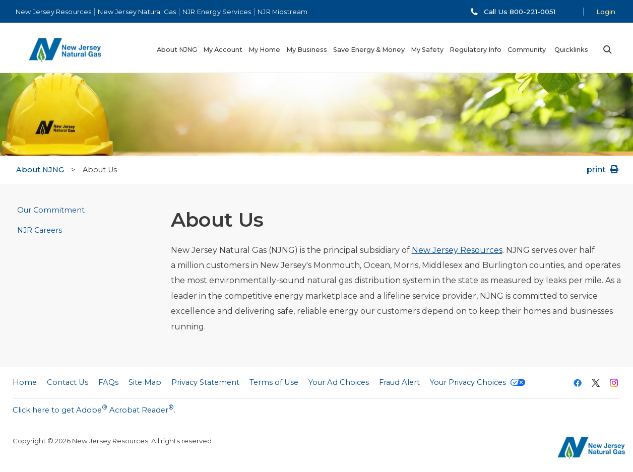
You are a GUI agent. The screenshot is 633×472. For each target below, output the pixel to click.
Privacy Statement (205, 382)
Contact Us (67, 382)
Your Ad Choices (338, 382)
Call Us (519, 12)
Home (25, 382)
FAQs (108, 382)
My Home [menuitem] (264, 49)
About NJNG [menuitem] (177, 49)
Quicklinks (571, 49)
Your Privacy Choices (477, 382)
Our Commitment (51, 210)
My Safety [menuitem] (427, 49)
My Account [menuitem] (222, 49)
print (603, 169)
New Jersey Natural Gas (137, 12)
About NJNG (40, 169)
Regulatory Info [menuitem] (475, 49)
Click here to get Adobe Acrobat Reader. (94, 409)
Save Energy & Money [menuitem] (369, 49)
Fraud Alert (399, 382)
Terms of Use (273, 382)
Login (605, 12)
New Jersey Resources (53, 12)
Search (607, 49)
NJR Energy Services (216, 12)
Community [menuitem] (527, 49)
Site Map (145, 382)
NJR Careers (39, 230)
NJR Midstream (282, 12)
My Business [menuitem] (306, 49)
